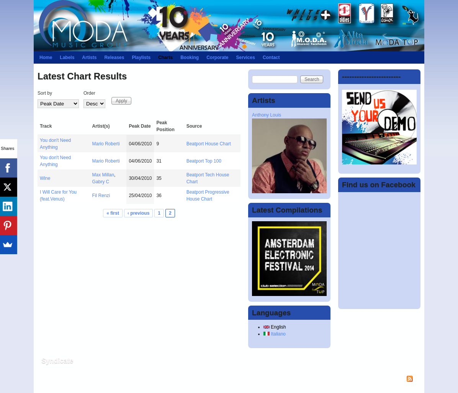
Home (45, 57)
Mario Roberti (106, 143)
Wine (45, 178)
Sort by (45, 93)
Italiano (274, 334)
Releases (114, 57)
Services (245, 57)
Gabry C (101, 181)
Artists (89, 57)
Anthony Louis (266, 115)
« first (112, 213)
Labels (67, 57)
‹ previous (138, 213)
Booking (189, 57)
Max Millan (103, 175)
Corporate (217, 57)
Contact (271, 57)
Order (89, 93)
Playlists (141, 57)
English (274, 327)
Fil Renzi (101, 195)
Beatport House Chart (208, 143)
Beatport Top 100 (203, 161)
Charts (165, 57)
